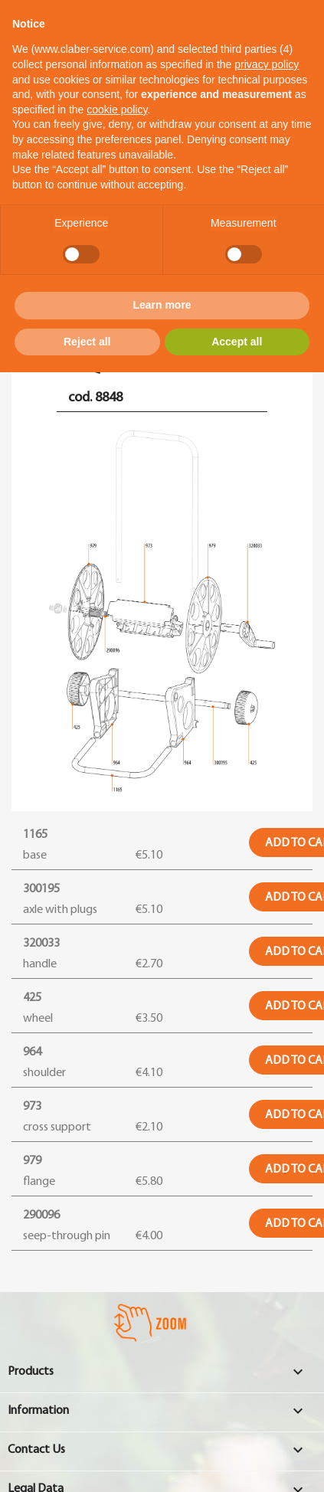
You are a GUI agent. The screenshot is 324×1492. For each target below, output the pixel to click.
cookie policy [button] (117, 109)
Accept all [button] (236, 341)
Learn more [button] (162, 305)
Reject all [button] (87, 341)
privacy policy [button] (266, 64)
